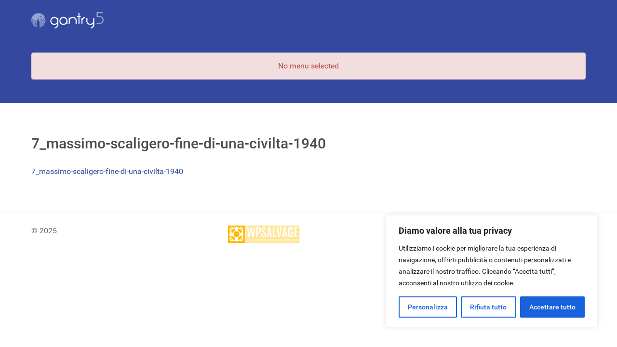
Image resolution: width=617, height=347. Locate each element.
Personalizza (428, 307)
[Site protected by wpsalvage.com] (264, 234)
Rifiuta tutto (488, 307)
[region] (492, 271)
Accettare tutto (552, 307)
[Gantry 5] (67, 20)
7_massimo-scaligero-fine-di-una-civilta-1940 (107, 171)
